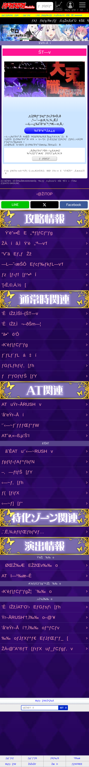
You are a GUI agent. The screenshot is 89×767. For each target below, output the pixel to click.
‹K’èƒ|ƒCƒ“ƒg (15, 344)
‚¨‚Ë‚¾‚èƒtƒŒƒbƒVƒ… (23, 531)
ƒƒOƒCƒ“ (45, 6)
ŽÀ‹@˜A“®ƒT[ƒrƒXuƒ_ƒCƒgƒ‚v (37, 648)
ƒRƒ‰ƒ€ (54, 758)
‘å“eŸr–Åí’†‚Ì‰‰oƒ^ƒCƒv (30, 627)
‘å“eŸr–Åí (13, 414)
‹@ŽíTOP (44, 194)
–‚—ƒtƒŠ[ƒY (17, 471)
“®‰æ (77, 758)
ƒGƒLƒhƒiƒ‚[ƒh (18, 365)
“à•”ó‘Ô (10, 334)
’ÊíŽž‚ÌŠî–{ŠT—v (20, 313)
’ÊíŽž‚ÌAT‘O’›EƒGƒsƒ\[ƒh (31, 606)
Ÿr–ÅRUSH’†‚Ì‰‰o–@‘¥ (28, 617)
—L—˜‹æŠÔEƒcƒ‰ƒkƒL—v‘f (32, 264)
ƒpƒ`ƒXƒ (11, 758)
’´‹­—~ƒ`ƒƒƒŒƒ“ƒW (20, 425)
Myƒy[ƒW (70, 6)
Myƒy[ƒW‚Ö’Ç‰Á (44, 700)
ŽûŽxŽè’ (59, 6)
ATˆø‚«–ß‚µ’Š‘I (16, 435)
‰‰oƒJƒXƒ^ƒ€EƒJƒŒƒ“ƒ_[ (35, 638)
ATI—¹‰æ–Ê (17, 575)
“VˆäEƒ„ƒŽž (17, 253)
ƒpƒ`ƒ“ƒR (32, 758)
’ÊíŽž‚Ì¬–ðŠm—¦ (21, 323)
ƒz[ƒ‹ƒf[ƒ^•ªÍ (19, 274)
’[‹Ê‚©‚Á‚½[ (14, 284)
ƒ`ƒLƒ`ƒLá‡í (19, 355)
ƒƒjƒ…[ (82, 6)
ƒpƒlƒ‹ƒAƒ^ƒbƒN (18, 461)
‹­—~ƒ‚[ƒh (12, 482)
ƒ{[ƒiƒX (10, 492)
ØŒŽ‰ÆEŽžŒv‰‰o (30, 565)
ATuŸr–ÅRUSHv (21, 404)
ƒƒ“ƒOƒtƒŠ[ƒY (19, 375)
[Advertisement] (44, 676)
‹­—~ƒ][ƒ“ (12, 503)
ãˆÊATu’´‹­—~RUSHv (27, 451)
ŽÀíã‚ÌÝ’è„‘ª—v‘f (24, 243)
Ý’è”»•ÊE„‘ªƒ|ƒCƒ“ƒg (27, 232)
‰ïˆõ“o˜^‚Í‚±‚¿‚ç (44, 130)
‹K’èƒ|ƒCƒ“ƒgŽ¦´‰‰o (27, 591)
